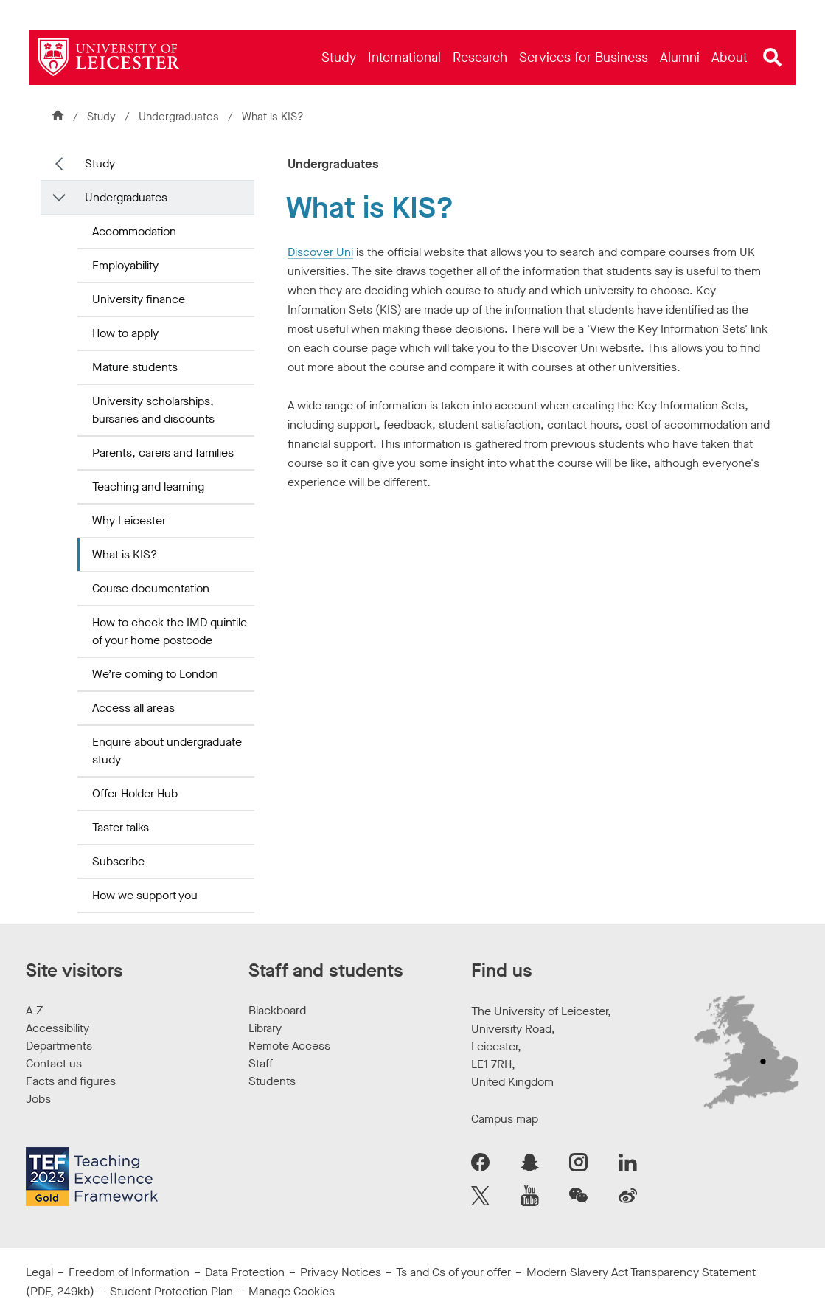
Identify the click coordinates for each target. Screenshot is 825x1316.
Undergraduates (179, 116)
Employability (125, 265)
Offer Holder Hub (135, 793)
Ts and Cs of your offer (453, 1272)
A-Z (34, 1010)
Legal (39, 1272)
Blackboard (277, 1010)
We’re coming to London (155, 674)
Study (101, 116)
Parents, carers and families (163, 452)
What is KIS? (124, 554)
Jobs (38, 1099)
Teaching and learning (148, 486)
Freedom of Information (129, 1272)
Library (265, 1028)
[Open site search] (772, 57)
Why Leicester (129, 520)
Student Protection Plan (171, 1291)
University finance (138, 299)
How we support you (145, 895)
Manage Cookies (291, 1291)
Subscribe (118, 861)
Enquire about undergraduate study (167, 750)
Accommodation (134, 231)
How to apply (125, 333)
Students (272, 1081)
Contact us (54, 1063)
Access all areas (133, 708)
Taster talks (120, 827)
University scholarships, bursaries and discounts (153, 409)
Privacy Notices (340, 1272)
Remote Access (289, 1045)
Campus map (504, 1118)
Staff (260, 1063)
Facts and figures (71, 1081)
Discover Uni (320, 252)
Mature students (135, 367)
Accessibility (57, 1028)
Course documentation (150, 588)
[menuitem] (339, 57)
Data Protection (245, 1272)
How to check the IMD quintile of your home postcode (169, 631)
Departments (59, 1045)
